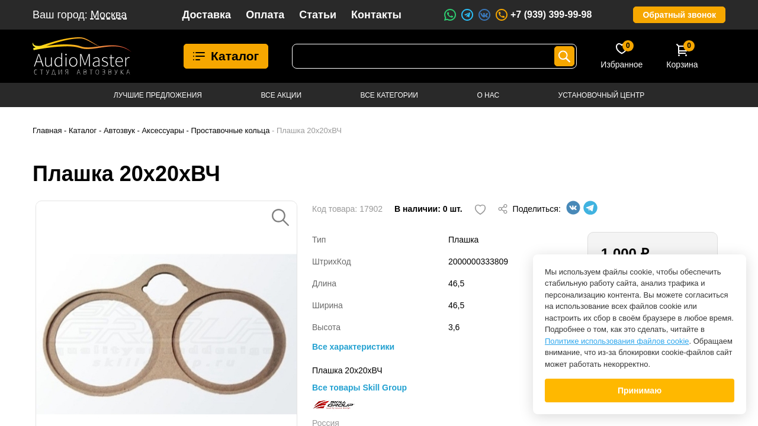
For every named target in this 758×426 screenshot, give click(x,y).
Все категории (389, 95)
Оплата (265, 15)
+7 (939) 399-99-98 (543, 15)
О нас (488, 95)
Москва (109, 15)
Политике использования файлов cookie (617, 341)
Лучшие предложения (158, 95)
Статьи (317, 15)
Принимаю (639, 390)
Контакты (376, 15)
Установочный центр (601, 95)
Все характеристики (353, 346)
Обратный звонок (679, 15)
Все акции (281, 95)
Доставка (206, 15)
